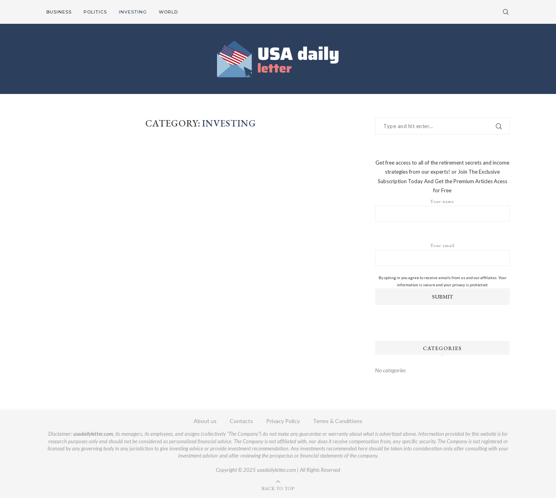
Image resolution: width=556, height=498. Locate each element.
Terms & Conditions (337, 421)
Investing (133, 12)
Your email (442, 254)
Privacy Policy (283, 421)
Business (59, 12)
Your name (442, 210)
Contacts (241, 421)
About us (205, 421)
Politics (95, 12)
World (168, 12)
